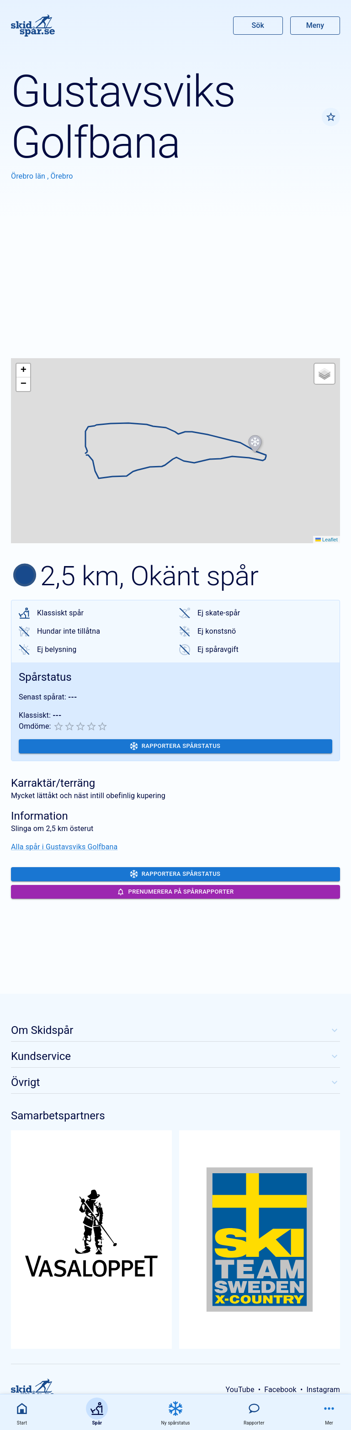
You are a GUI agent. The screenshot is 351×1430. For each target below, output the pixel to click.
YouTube (239, 1389)
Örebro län (29, 176)
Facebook (280, 1389)
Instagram (323, 1389)
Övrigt (175, 1082)
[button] (255, 444)
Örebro (62, 176)
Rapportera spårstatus (175, 746)
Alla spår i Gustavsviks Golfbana (64, 846)
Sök (258, 25)
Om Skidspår (175, 1030)
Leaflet (326, 539)
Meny (315, 25)
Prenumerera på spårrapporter (175, 892)
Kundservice (175, 1056)
